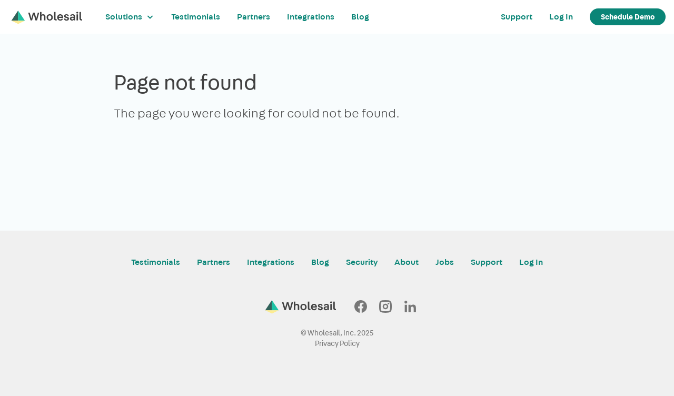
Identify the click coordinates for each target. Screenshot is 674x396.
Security (362, 262)
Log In (561, 16)
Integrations (310, 16)
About (406, 262)
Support (516, 16)
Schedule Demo (628, 17)
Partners (253, 16)
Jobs (444, 262)
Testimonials (195, 16)
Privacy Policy (337, 343)
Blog (360, 16)
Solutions (129, 16)
